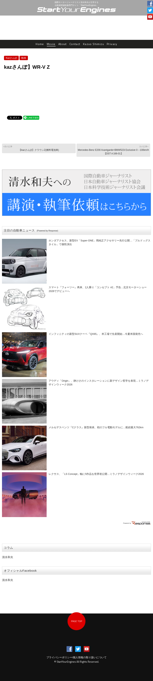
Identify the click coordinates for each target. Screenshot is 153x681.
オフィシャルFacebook (20, 570)
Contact (75, 44)
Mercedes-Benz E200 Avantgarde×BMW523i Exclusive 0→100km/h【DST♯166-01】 (113, 150)
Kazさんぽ (11, 58)
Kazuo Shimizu (93, 44)
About (62, 44)
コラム (8, 547)
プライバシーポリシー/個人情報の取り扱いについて (76, 657)
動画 (23, 58)
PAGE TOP (76, 621)
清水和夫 (7, 557)
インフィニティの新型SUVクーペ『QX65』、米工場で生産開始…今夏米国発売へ (96, 334)
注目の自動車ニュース (31, 230)
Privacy (112, 44)
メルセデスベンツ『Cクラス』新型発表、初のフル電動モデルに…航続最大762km (96, 427)
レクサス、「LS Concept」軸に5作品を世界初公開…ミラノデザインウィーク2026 (96, 474)
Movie (51, 44)
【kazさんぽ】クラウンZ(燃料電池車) (38, 148)
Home (40, 44)
